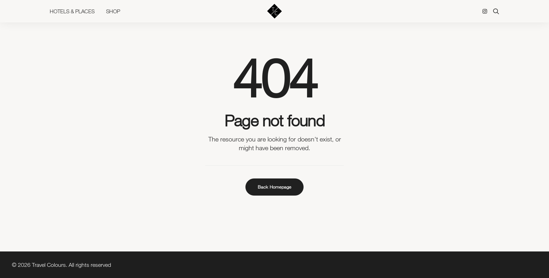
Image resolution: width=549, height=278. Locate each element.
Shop (113, 14)
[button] (486, 14)
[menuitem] (74, 14)
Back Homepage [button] (274, 187)
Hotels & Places (72, 14)
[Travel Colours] (274, 14)
